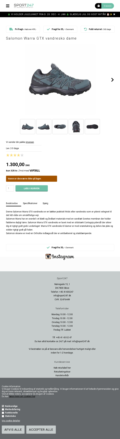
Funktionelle (11, 412)
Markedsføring (12, 409)
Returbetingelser (62, 372)
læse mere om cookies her (22, 396)
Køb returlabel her (62, 368)
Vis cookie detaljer (11, 420)
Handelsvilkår (62, 375)
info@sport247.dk (62, 295)
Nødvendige (11, 406)
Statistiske (10, 416)
